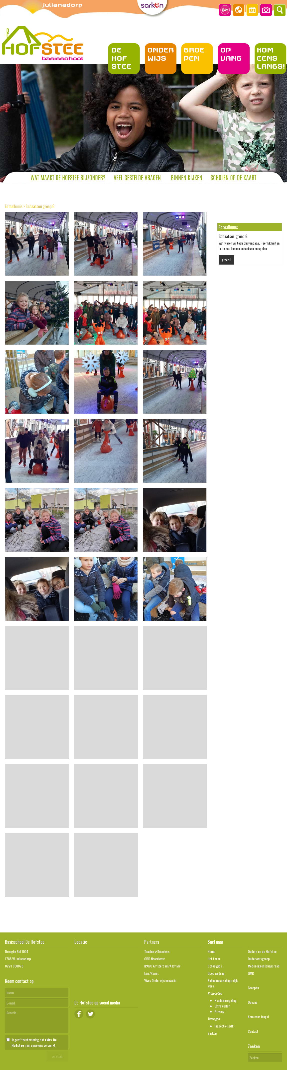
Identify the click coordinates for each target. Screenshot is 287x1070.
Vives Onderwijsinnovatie (160, 980)
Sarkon (212, 1033)
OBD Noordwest (154, 958)
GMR (251, 973)
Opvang (253, 1002)
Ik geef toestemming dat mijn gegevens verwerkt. (34, 1042)
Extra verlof (222, 1005)
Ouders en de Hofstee (262, 951)
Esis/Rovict (151, 973)
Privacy (219, 1011)
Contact (253, 1031)
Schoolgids (215, 965)
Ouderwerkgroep (259, 958)
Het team (214, 958)
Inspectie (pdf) (224, 1025)
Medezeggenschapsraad (264, 965)
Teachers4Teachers (156, 951)
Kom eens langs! (258, 1016)
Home (211, 951)
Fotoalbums (13, 206)
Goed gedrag (216, 973)
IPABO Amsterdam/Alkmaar (162, 965)
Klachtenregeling (226, 1000)
